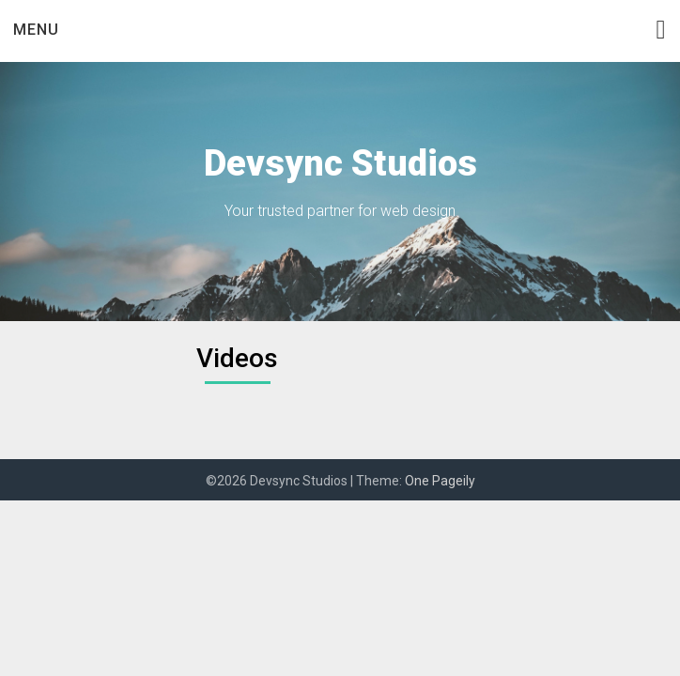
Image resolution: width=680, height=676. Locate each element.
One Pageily (440, 480)
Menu (36, 29)
